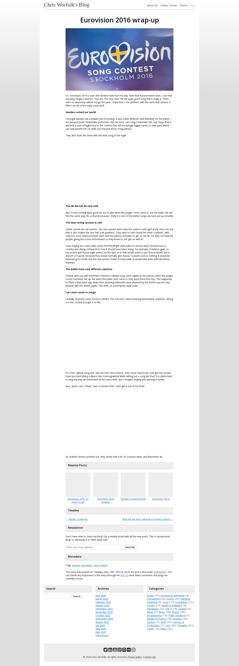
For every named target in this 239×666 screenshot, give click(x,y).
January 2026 (102, 605)
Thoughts (182, 625)
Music (150, 612)
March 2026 (101, 598)
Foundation (181, 602)
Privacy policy (134, 657)
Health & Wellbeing (171, 605)
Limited (182, 608)
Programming (154, 615)
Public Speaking (176, 615)
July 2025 (100, 625)
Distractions (160, 572)
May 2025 (100, 632)
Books (173, 5)
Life (167, 608)
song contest (100, 565)
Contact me (149, 657)
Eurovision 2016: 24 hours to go (78, 500)
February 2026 (103, 602)
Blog (192, 5)
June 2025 (100, 628)
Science (151, 622)
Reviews (177, 618)
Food (165, 602)
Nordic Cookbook (76, 519)
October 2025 (102, 615)
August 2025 (102, 622)
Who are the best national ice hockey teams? (147, 519)
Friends (151, 605)
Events (170, 598)
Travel (150, 628)
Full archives (102, 635)
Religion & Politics (156, 618)
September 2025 (104, 618)
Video (163, 628)
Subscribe (130, 547)
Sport (163, 622)
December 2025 (104, 608)
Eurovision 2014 (160, 498)
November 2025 (104, 612)
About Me (152, 5)
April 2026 (100, 595)
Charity (164, 5)
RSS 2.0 (124, 575)
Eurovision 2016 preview (105, 500)
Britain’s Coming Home (133, 498)
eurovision (86, 565)
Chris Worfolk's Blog (66, 5)
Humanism (153, 608)
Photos (184, 5)
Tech (167, 625)
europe (76, 565)
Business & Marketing (172, 595)
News (162, 612)
